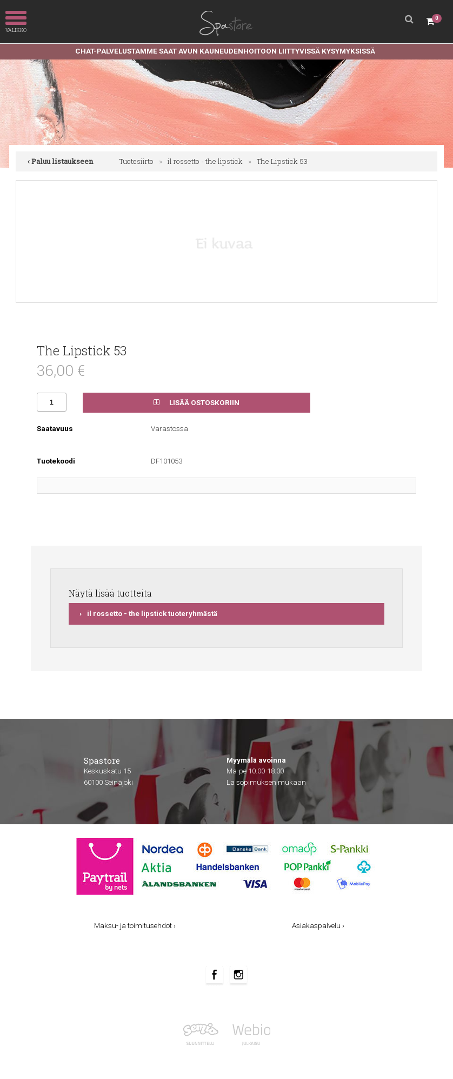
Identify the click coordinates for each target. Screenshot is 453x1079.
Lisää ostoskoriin (196, 403)
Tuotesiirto (136, 161)
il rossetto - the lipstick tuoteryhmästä (152, 614)
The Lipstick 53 (282, 161)
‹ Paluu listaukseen (61, 161)
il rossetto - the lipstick (205, 161)
